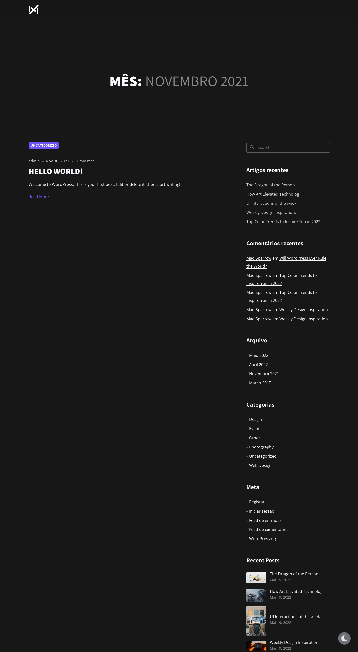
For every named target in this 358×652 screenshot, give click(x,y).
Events (255, 428)
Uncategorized (44, 145)
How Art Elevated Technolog (272, 194)
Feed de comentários (269, 529)
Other (254, 438)
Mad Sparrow (258, 258)
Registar (257, 502)
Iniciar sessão (261, 511)
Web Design (260, 465)
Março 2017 (260, 383)
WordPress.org (263, 538)
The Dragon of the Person (270, 185)
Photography (261, 447)
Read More (39, 196)
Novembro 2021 (264, 373)
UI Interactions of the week (271, 203)
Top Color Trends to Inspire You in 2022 (283, 221)
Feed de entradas (265, 520)
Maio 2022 (258, 355)
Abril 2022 (258, 364)
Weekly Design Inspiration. (271, 212)
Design (255, 419)
